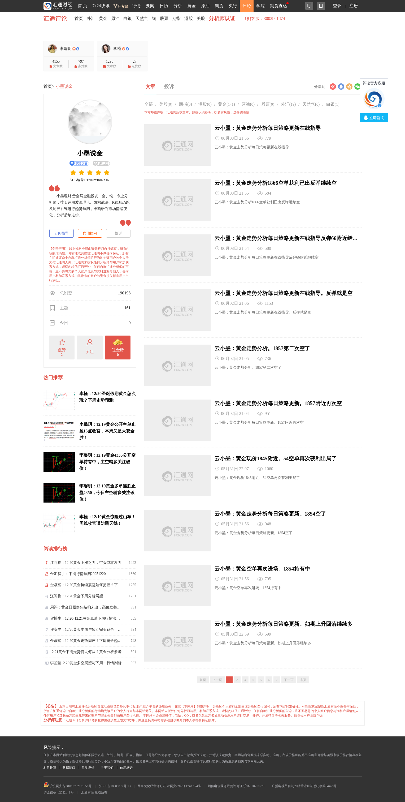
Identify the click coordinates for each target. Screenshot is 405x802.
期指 (176, 18)
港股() (205, 104)
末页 (303, 678)
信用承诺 (126, 766)
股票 (164, 18)
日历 (164, 5)
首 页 (82, 5)
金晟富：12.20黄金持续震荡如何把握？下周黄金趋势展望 (86, 585)
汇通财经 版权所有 (94, 791)
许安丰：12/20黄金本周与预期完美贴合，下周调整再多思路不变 (86, 630)
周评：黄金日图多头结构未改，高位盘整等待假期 (86, 607)
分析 (177, 5)
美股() (165, 104)
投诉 (118, 233)
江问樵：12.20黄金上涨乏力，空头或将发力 (86, 563)
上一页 (217, 678)
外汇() (288, 104)
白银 (127, 18)
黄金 (191, 5)
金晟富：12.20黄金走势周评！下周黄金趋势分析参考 (86, 641)
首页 (79, 18)
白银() (332, 104)
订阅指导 (61, 233)
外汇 (91, 18)
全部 (148, 104)
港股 (188, 18)
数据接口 (69, 766)
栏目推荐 (49, 766)
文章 (150, 86)
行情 (136, 5)
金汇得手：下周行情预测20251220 (78, 574)
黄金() (226, 104)
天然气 (142, 18)
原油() (248, 104)
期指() (185, 104)
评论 (246, 5)
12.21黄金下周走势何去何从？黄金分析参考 (86, 652)
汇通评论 (56, 18)
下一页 (289, 678)
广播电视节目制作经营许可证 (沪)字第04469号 (304, 784)
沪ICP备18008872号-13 (115, 784)
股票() (268, 104)
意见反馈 (88, 766)
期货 (219, 5)
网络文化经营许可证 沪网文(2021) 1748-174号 (169, 784)
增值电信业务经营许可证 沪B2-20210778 (236, 784)
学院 (260, 5)
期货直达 (278, 5)
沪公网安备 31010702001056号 (67, 784)
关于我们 (107, 766)
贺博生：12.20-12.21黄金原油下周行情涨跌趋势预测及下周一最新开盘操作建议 (86, 618)
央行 (233, 5)
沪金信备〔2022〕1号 (58, 791)
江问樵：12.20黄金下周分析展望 (76, 596)
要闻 (150, 5)
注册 (353, 5)
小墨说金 (64, 86)
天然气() (311, 104)
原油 (205, 5)
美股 (201, 18)
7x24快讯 (101, 5)
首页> (48, 86)
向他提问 (90, 233)
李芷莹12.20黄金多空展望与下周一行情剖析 (86, 663)
